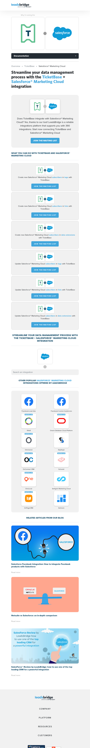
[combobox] (45, 372)
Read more (15, 537)
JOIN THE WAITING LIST (45, 140)
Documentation (21, 55)
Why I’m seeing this (28, 15)
